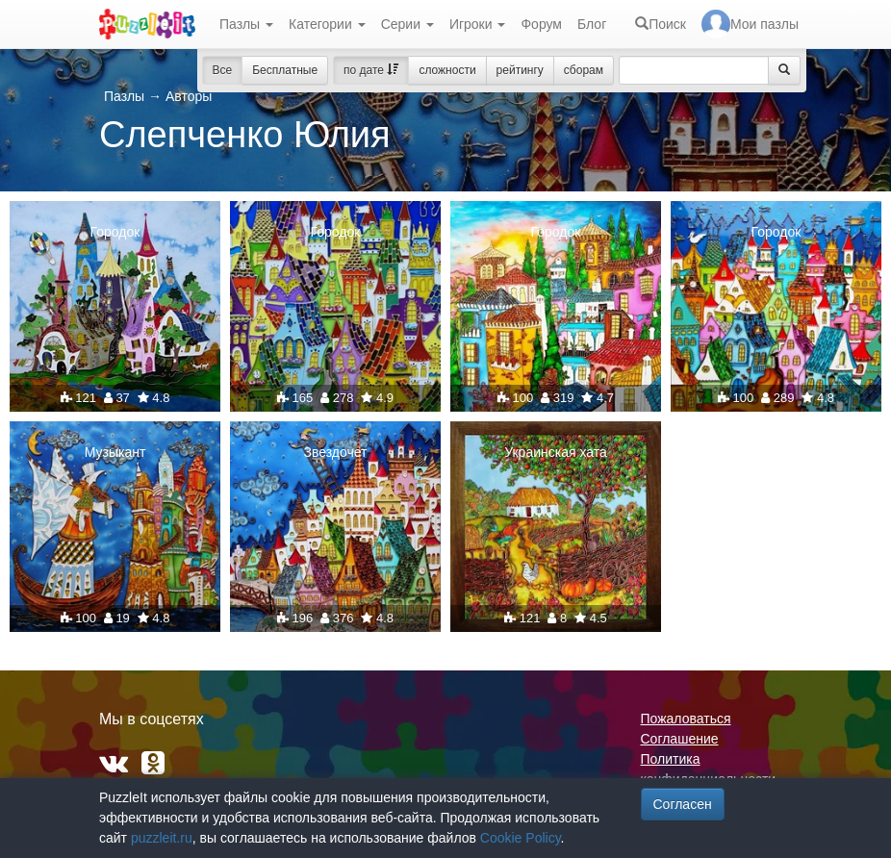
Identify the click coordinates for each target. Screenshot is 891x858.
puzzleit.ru (161, 837)
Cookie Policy (520, 837)
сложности (447, 70)
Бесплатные (285, 70)
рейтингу (520, 70)
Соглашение (680, 738)
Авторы (188, 96)
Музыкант (115, 452)
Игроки (477, 24)
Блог (591, 24)
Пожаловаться (686, 718)
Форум (541, 24)
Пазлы (246, 24)
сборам (583, 70)
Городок (115, 232)
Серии (407, 24)
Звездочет (335, 452)
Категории (327, 24)
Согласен (682, 804)
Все (223, 70)
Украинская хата (555, 452)
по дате (371, 70)
